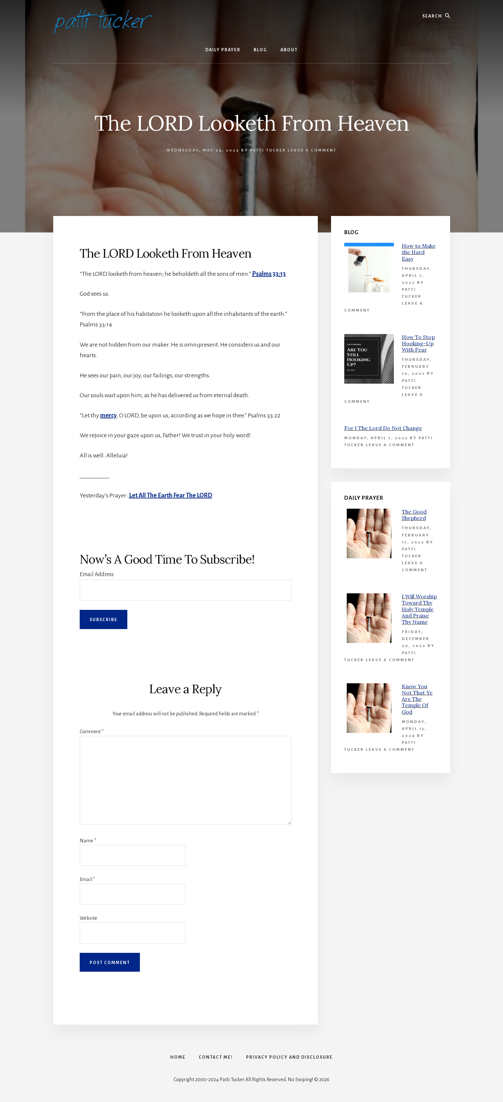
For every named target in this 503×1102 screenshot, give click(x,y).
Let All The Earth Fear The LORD (170, 495)
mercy (108, 415)
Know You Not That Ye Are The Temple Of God (417, 699)
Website (88, 918)
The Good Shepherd (414, 514)
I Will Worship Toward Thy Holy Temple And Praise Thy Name (419, 609)
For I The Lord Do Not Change (383, 428)
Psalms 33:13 (269, 274)
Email (87, 879)
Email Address (97, 574)
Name (88, 840)
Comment (92, 731)
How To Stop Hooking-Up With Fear (418, 343)
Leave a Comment (312, 150)
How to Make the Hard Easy (419, 252)
